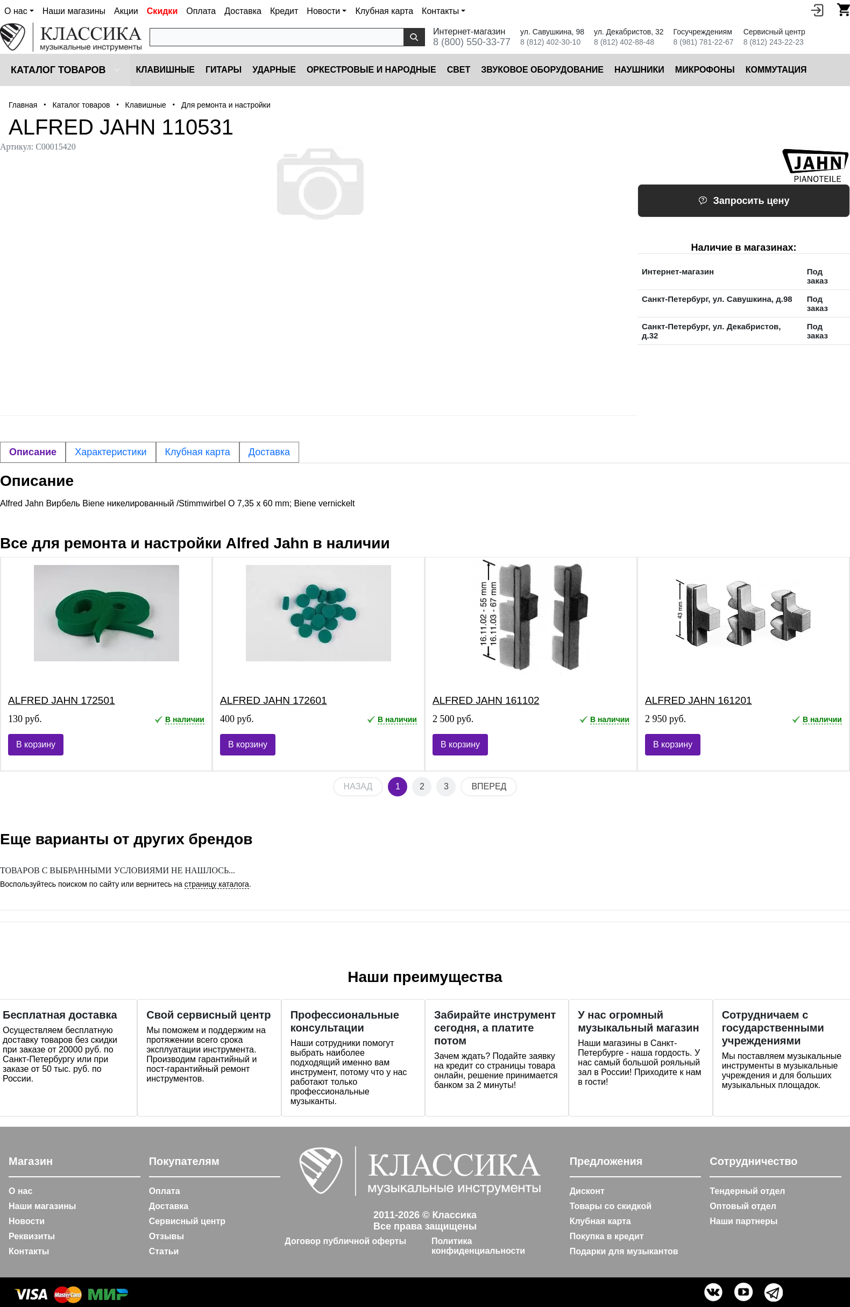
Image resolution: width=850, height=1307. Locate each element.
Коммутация (776, 69)
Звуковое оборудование (542, 69)
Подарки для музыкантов (624, 1251)
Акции (126, 11)
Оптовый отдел (743, 1206)
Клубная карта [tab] (197, 452)
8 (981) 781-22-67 (704, 42)
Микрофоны (705, 69)
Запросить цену (744, 200)
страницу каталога (217, 884)
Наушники (639, 69)
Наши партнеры (743, 1221)
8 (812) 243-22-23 (773, 42)
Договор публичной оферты (345, 1241)
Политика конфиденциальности (478, 1246)
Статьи (164, 1251)
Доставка (242, 11)
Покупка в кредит (607, 1236)
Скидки (162, 11)
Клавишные (165, 69)
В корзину (35, 744)
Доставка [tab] (269, 452)
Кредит (284, 11)
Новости (27, 1221)
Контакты (29, 1251)
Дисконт (587, 1191)
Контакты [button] (440, 11)
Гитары (224, 69)
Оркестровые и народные (371, 69)
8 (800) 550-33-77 (472, 42)
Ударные (274, 69)
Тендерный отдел (747, 1191)
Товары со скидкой (610, 1206)
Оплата (201, 11)
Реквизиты (32, 1236)
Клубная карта (384, 11)
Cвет (459, 69)
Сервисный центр (187, 1221)
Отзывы (166, 1236)
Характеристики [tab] (110, 452)
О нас (20, 1191)
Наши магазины (73, 11)
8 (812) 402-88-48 (624, 42)
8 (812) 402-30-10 (550, 42)
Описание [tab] (32, 452)
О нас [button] (15, 11)
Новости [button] (323, 11)
